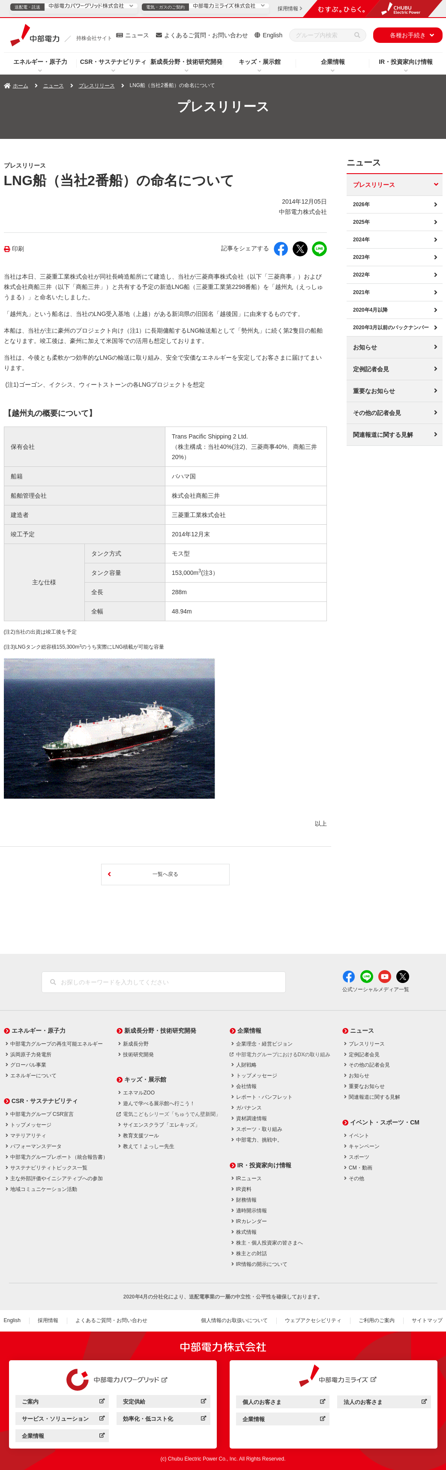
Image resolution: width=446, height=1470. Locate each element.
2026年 (361, 204)
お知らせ (365, 347)
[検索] (357, 35)
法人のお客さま (385, 1403)
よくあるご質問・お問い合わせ (206, 35)
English (272, 35)
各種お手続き (408, 35)
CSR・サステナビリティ (113, 61)
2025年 (361, 222)
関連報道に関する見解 (383, 434)
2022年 (361, 275)
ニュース (137, 35)
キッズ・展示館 (260, 61)
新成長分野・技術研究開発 (186, 61)
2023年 (361, 257)
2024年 (361, 240)
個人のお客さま (284, 1403)
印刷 (18, 249)
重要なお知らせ (374, 391)
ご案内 (63, 1402)
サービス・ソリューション (63, 1420)
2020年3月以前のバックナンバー (391, 328)
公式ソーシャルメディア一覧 (375, 989)
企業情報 (333, 61)
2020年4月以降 (370, 310)
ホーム (20, 86)
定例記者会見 (371, 369)
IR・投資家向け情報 (406, 61)
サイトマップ (427, 1320)
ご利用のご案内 (377, 1320)
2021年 (361, 292)
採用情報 (48, 1320)
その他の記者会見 (377, 412)
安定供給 (164, 1402)
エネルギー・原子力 (40, 61)
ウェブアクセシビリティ (313, 1320)
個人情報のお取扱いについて (234, 1320)
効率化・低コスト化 (164, 1420)
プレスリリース (97, 86)
